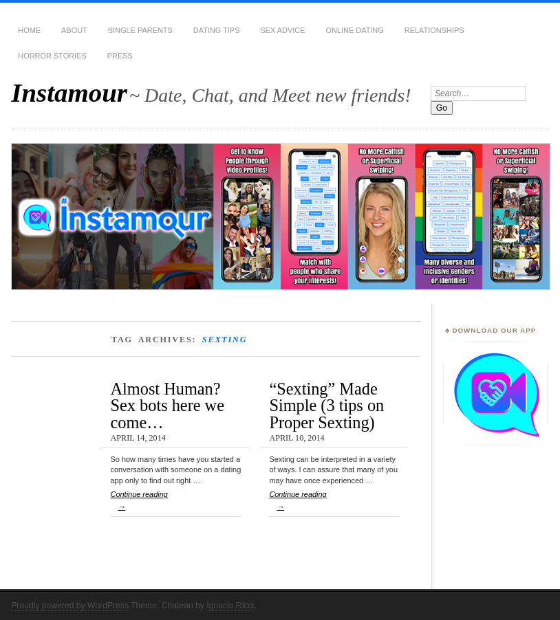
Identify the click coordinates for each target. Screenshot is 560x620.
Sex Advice (282, 30)
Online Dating (355, 30)
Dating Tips (216, 30)
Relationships (434, 30)
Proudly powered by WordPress (70, 605)
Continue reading (176, 503)
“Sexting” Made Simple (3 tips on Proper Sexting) (326, 405)
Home (29, 30)
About (74, 30)
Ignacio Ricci (230, 605)
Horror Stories (52, 56)
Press (120, 56)
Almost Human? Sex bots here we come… (167, 405)
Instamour (69, 92)
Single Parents (140, 30)
